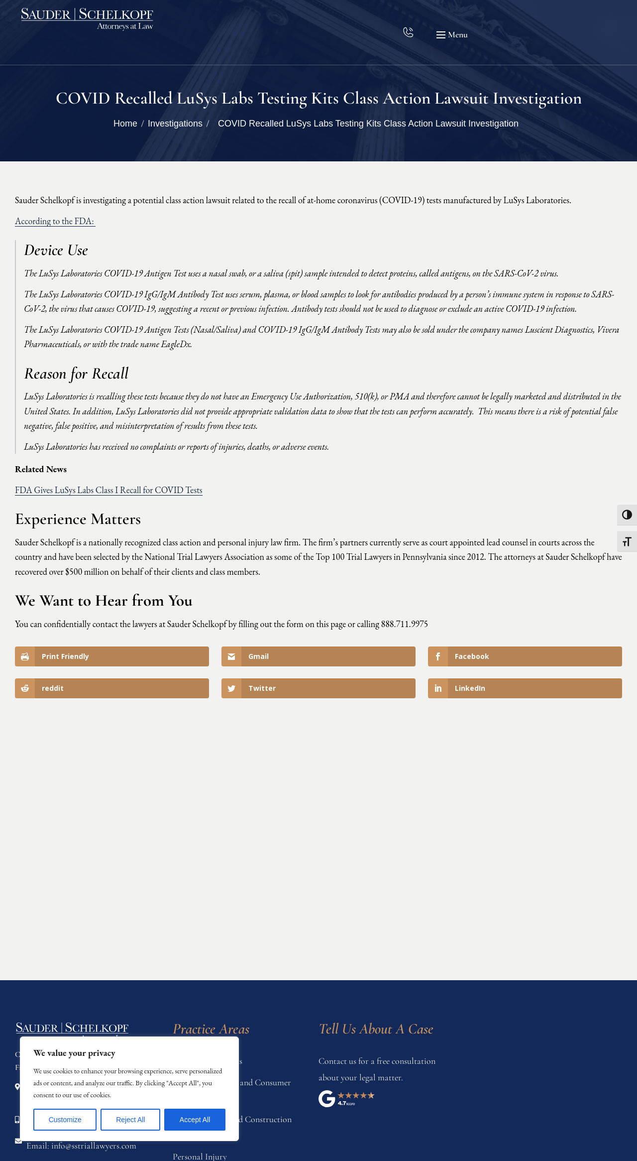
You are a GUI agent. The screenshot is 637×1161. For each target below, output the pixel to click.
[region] (129, 1088)
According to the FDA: (55, 221)
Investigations (175, 124)
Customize (65, 1120)
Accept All (195, 1120)
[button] (453, 35)
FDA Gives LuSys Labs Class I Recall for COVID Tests (109, 490)
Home (125, 124)
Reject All (130, 1120)
